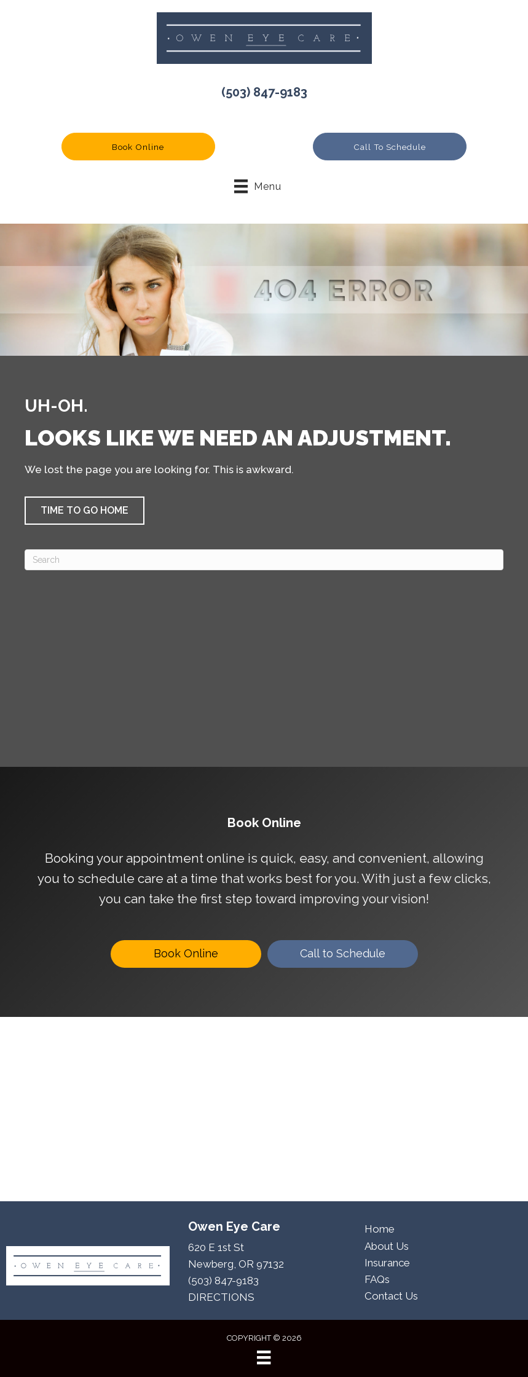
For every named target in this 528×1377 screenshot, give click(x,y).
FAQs (377, 1279)
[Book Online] (186, 954)
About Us (386, 1246)
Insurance (387, 1263)
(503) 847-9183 (264, 92)
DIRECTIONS (221, 1297)
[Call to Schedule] (342, 954)
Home (379, 1229)
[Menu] (264, 1357)
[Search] (264, 559)
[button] (138, 146)
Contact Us (391, 1296)
